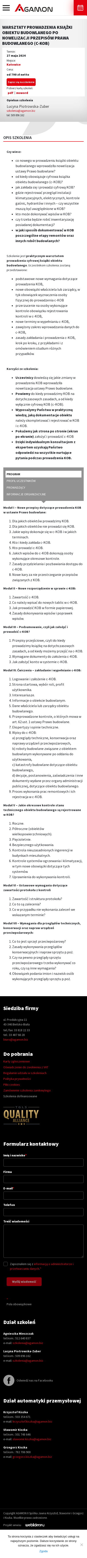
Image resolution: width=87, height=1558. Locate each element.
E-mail (43, 1191)
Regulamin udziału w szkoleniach (24, 1073)
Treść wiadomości (43, 1239)
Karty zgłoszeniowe (16, 1061)
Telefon (43, 1208)
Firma (43, 1175)
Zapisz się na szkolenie (21, 82)
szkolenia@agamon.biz (21, 111)
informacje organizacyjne (26, 494)
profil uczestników (21, 481)
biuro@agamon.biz (15, 1039)
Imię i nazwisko (43, 1158)
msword (22, 93)
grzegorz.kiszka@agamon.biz (32, 1457)
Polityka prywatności (17, 1079)
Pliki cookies (11, 1085)
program (13, 474)
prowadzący (16, 487)
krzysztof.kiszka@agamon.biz (32, 1421)
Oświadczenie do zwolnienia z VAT (25, 1067)
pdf (10, 93)
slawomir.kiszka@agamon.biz (32, 1439)
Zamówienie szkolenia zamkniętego (27, 1090)
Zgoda (43, 1551)
